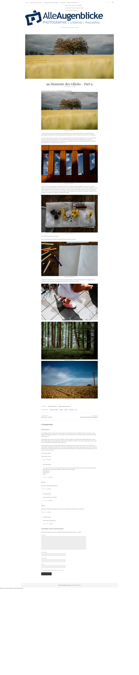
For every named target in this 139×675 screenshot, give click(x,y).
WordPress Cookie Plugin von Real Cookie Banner (11, 587)
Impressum (63, 2)
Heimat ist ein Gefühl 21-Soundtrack (89, 416)
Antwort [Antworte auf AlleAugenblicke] (51, 476)
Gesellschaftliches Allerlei (52, 405)
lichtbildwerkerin (45, 428)
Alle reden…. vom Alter (46, 416)
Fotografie (61, 408)
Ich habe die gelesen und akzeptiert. (52, 569)
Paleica (43, 504)
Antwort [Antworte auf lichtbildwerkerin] (49, 458)
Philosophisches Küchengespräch (51, 2)
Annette (43, 481)
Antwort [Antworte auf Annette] (49, 487)
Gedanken (66, 408)
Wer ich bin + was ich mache (36, 2)
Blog (27, 2)
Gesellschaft (71, 408)
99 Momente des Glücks (53, 408)
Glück (76, 408)
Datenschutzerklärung (72, 2)
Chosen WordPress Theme (64, 584)
